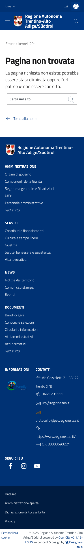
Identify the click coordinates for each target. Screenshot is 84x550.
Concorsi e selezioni (19, 322)
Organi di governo (18, 174)
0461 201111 (49, 394)
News (10, 272)
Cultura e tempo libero (21, 238)
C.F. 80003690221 (53, 444)
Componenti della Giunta (23, 181)
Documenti (14, 307)
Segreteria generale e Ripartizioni (29, 188)
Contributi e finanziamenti (24, 230)
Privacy (10, 521)
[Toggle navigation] (7, 20)
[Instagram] (23, 465)
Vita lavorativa (15, 259)
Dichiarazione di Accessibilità (25, 512)
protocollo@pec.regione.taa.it (57, 416)
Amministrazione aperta (22, 503)
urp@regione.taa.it (52, 403)
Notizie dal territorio (19, 280)
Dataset (10, 494)
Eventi (10, 294)
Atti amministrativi (19, 336)
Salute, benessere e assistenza (28, 252)
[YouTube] (37, 465)
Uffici (8, 195)
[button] (10, 6)
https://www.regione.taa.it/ (55, 432)
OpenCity (64, 537)
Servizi (11, 223)
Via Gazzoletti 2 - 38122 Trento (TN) (57, 382)
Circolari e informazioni (21, 329)
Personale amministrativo (24, 203)
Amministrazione (20, 166)
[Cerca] (76, 21)
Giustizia (11, 245)
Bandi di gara (14, 315)
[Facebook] (10, 465)
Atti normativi (15, 343)
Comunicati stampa (19, 287)
